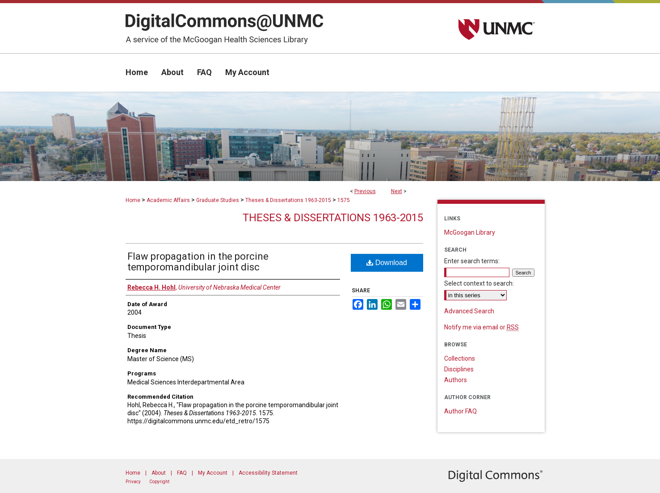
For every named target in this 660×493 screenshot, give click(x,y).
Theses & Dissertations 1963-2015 (288, 200)
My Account (212, 473)
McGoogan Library (469, 232)
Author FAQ (460, 411)
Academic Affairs (168, 200)
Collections (459, 358)
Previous (365, 191)
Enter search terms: (472, 261)
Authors (455, 379)
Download (386, 262)
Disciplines (459, 369)
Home (133, 200)
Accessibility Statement (268, 473)
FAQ (182, 473)
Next (396, 191)
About (158, 473)
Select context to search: (479, 283)
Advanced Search (469, 311)
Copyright (159, 481)
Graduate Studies (217, 200)
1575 (343, 200)
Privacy (133, 481)
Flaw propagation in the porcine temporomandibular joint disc (198, 262)
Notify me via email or (481, 327)
